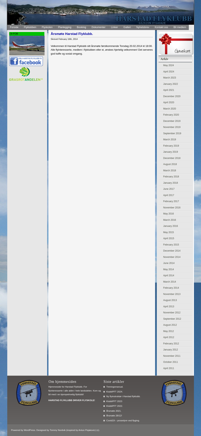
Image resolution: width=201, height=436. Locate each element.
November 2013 (172, 294)
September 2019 (172, 133)
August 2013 (170, 300)
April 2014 (168, 275)
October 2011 (170, 362)
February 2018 (171, 176)
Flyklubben (30, 27)
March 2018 (169, 170)
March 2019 (169, 139)
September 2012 (172, 318)
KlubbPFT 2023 (114, 401)
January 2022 (170, 84)
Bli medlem (180, 27)
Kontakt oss (161, 27)
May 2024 (168, 65)
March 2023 (169, 77)
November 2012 (172, 312)
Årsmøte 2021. (114, 411)
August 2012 (170, 325)
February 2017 (171, 201)
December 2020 (172, 96)
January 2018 (170, 183)
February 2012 (171, 343)
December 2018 (172, 158)
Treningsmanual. (114, 386)
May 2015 (168, 232)
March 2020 (169, 108)
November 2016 (172, 207)
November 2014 (172, 257)
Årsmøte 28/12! (114, 415)
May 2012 (168, 331)
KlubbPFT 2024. (114, 391)
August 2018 (170, 164)
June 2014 (169, 263)
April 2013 (168, 306)
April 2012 (168, 337)
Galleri (127, 27)
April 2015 (168, 238)
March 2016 (169, 220)
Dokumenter (99, 27)
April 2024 (168, 71)
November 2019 (172, 127)
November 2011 (172, 356)
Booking (81, 27)
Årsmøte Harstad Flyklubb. (72, 34)
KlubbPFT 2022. (114, 406)
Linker (114, 27)
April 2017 (168, 195)
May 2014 (168, 269)
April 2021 (168, 90)
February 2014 (171, 287)
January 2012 (170, 349)
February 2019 (171, 145)
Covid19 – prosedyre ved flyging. (123, 420)
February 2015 (171, 244)
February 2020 (171, 114)
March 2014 (169, 281)
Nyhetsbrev (142, 27)
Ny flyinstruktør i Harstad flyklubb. (123, 396)
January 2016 (170, 226)
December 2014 (172, 250)
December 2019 (172, 121)
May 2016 (168, 213)
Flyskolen (47, 27)
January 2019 (170, 152)
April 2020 (168, 102)
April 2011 (168, 368)
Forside (14, 27)
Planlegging (64, 27)
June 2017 (169, 189)
